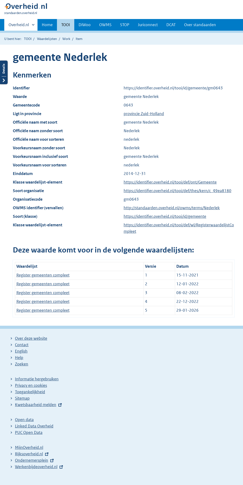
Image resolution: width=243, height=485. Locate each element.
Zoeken (21, 364)
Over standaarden (200, 24)
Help (19, 357)
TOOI (65, 24)
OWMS (105, 24)
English (21, 351)
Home (47, 24)
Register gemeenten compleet (43, 275)
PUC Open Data (28, 432)
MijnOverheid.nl (29, 447)
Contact (21, 344)
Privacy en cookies (31, 385)
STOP (124, 24)
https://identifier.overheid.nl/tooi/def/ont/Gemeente (170, 182)
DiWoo (85, 24)
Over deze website (31, 338)
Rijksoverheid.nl (29, 453)
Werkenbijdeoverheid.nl (36, 466)
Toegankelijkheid (30, 391)
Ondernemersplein (31, 460)
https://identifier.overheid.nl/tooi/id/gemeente (165, 216)
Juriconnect (148, 24)
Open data (24, 419)
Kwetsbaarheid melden (35, 404)
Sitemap (22, 398)
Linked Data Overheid (34, 426)
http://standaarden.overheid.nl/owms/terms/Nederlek (172, 207)
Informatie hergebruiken (37, 379)
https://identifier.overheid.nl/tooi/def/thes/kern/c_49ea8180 (177, 190)
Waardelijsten (47, 39)
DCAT (171, 24)
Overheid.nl (19, 26)
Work (66, 39)
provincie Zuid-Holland (144, 113)
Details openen (4, 72)
